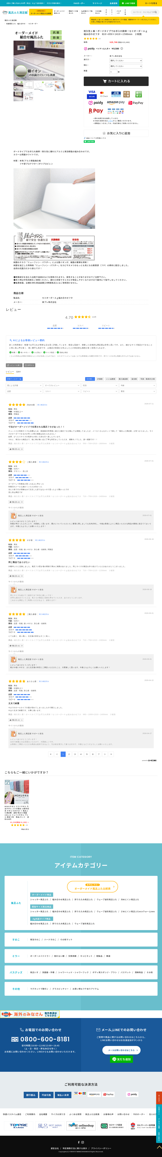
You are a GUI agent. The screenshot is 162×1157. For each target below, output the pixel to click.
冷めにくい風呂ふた (130, 899)
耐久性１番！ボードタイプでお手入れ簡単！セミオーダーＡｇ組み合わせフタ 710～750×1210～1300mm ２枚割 (64, 640)
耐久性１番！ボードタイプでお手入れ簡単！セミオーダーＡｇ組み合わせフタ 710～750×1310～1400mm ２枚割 (64, 496)
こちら (110, 121)
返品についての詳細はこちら (96, 138)
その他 (125, 12)
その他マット (66, 939)
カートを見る (151, 3)
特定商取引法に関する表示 (75, 1148)
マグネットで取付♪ (39, 988)
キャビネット (86, 956)
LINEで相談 (130, 3)
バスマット (126, 972)
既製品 (99, 956)
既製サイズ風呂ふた (73, 12)
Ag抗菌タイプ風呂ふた (87, 12)
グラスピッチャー (60, 988)
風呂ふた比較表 (92, 1114)
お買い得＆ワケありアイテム (86, 988)
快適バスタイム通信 (12, 1114)
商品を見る (25, 829)
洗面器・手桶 (48, 972)
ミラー (112, 12)
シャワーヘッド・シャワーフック (73, 972)
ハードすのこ (50, 939)
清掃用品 (139, 972)
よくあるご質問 (159, 1123)
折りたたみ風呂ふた (84, 899)
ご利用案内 (30, 1114)
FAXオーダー (79, 3)
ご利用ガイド (159, 1110)
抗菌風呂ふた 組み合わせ (15, 23)
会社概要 (43, 1114)
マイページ (97, 3)
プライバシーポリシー (101, 1148)
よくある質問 (75, 1114)
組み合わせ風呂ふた (61, 899)
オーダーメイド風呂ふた (59, 12)
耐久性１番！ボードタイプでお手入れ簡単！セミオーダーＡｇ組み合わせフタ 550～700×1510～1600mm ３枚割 (64, 443)
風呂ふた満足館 (11, 20)
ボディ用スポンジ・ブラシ (105, 972)
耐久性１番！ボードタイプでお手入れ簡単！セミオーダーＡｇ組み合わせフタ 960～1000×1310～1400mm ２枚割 (65, 714)
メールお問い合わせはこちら (121, 1050)
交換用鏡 (72, 956)
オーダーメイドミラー (40, 956)
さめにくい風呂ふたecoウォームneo (138, 911)
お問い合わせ (159, 1136)
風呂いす (34, 972)
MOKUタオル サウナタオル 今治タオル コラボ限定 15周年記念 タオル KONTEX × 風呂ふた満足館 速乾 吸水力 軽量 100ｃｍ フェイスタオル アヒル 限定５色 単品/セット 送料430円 (17, 812)
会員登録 (113, 3)
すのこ (106, 12)
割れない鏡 (59, 956)
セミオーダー (33, 23)
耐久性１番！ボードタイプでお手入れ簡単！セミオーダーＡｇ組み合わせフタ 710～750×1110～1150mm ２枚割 (64, 570)
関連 (108, 956)
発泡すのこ (35, 939)
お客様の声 (108, 1114)
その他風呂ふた (98, 12)
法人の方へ (159, 1098)
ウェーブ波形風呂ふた (107, 899)
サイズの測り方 (58, 1114)
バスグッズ (119, 12)
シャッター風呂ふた (39, 899)
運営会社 (55, 1148)
